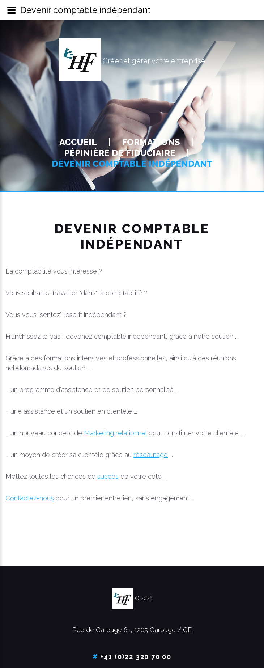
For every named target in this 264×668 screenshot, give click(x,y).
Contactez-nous (29, 498)
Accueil (78, 142)
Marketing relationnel (115, 433)
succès (108, 476)
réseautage (150, 454)
